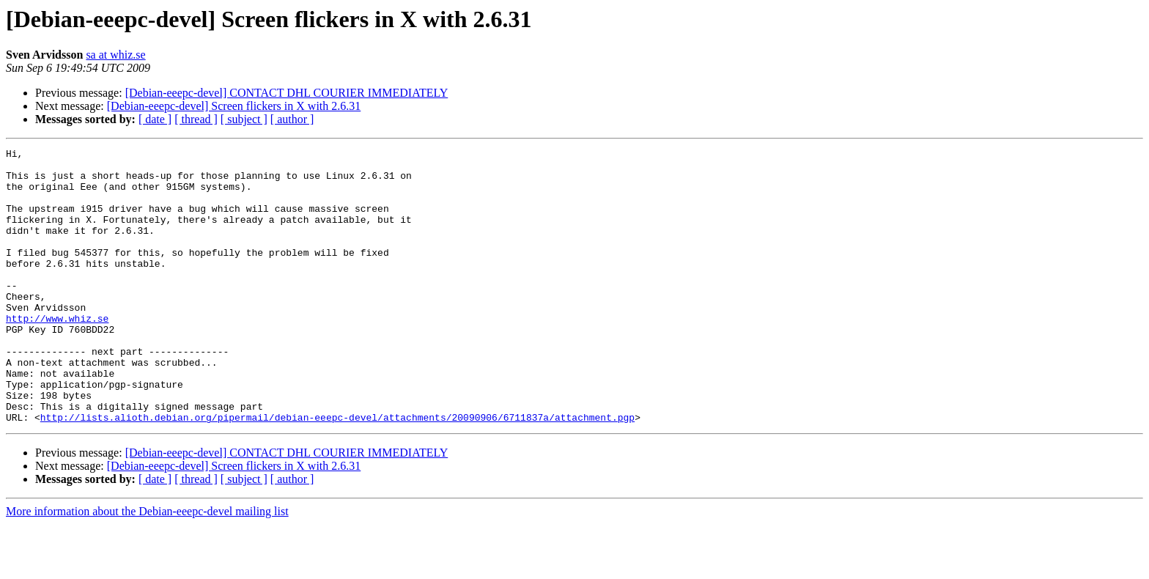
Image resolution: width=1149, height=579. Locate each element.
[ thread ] (196, 119)
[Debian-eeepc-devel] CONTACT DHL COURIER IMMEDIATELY (286, 92)
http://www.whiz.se (57, 353)
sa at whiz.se (115, 54)
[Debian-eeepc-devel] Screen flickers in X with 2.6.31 (234, 106)
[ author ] (292, 119)
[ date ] (154, 119)
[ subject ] (244, 119)
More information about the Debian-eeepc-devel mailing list (147, 566)
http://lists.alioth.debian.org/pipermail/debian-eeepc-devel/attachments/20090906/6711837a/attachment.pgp (337, 472)
